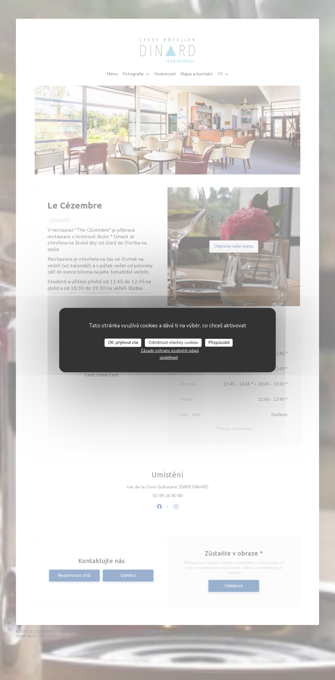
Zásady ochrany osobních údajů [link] (170, 351)
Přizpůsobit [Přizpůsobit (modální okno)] (219, 342)
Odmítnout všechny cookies (173, 342)
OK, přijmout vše (123, 342)
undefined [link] (169, 357)
